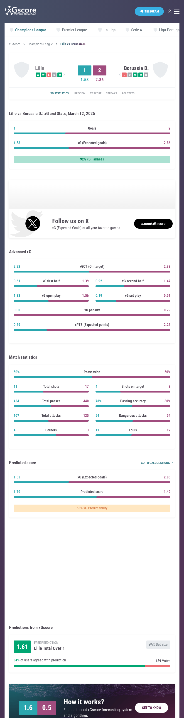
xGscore (14, 44)
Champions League (40, 44)
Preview (76, 93)
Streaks (114, 93)
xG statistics (53, 93)
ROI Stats (134, 93)
